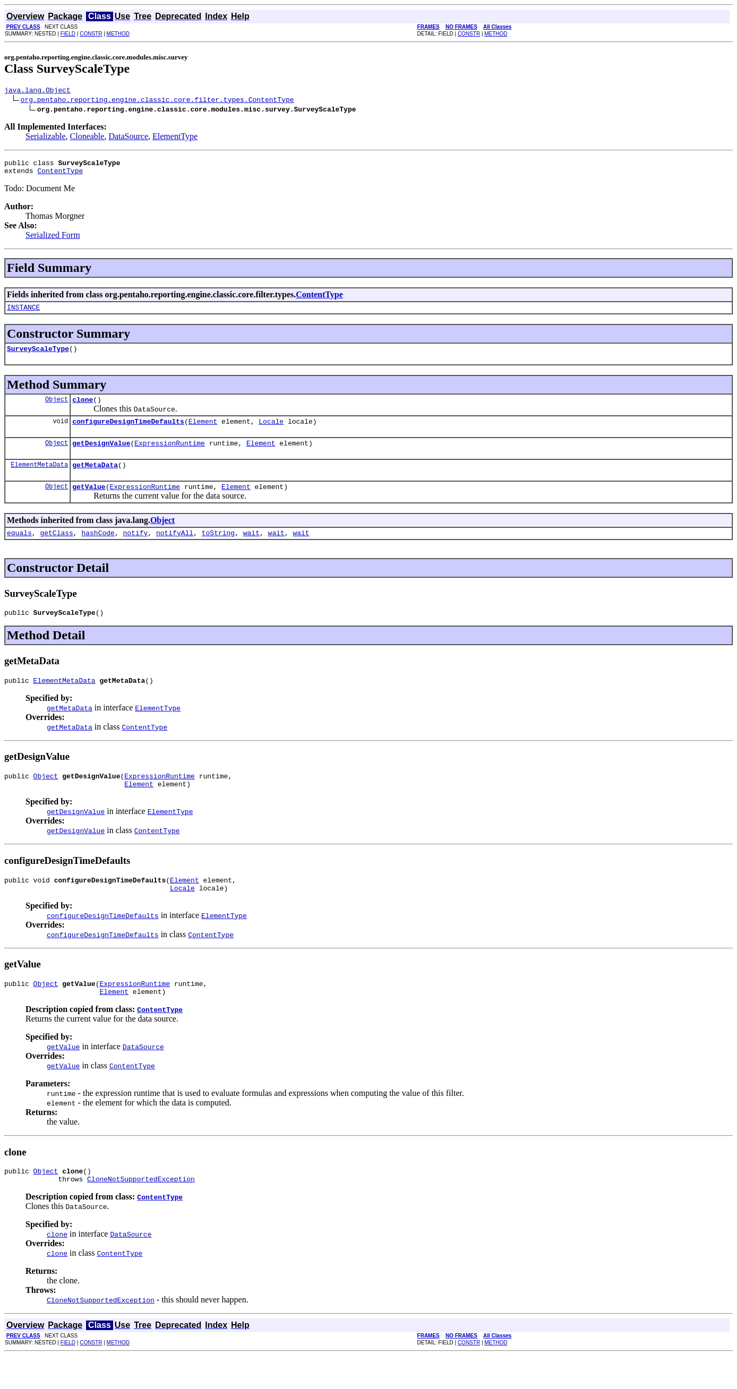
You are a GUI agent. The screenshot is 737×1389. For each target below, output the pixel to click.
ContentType (60, 175)
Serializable (45, 137)
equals (19, 550)
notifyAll (174, 550)
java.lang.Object (37, 91)
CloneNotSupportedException (141, 1212)
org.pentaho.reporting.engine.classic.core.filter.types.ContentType (157, 101)
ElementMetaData (39, 478)
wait (251, 550)
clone (82, 409)
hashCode (97, 550)
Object (56, 408)
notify (135, 550)
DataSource (128, 137)
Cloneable (87, 137)
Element (203, 432)
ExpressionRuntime (169, 455)
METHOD (118, 34)
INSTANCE (23, 313)
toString (218, 550)
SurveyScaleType (38, 356)
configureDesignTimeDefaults (128, 432)
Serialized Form (52, 239)
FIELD (68, 34)
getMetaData (95, 479)
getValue (88, 502)
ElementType (175, 137)
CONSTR (91, 34)
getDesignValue (101, 455)
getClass (56, 550)
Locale (271, 432)
